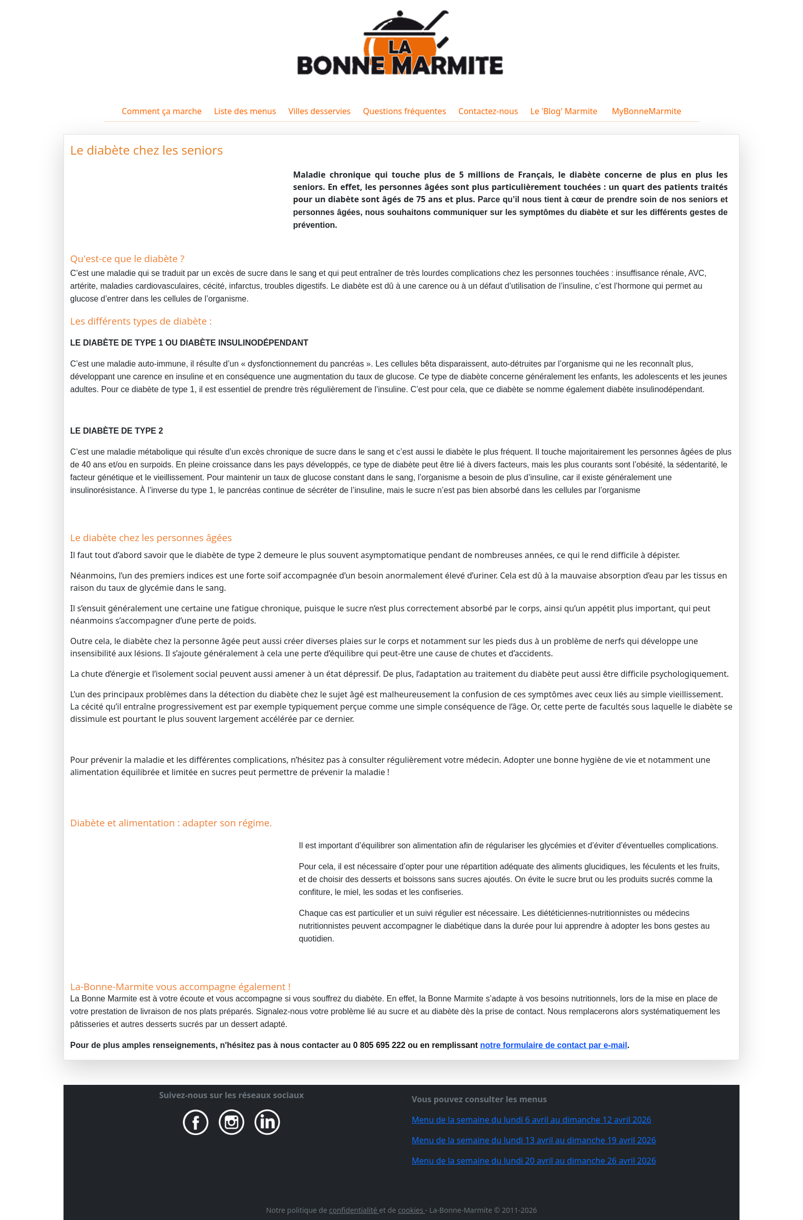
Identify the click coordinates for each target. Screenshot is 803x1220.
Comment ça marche (162, 111)
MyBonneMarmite (646, 111)
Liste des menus (245, 111)
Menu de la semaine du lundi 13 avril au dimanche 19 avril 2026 (534, 1140)
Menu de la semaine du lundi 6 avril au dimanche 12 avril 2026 (531, 1119)
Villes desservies (319, 111)
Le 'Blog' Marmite (564, 111)
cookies (411, 1210)
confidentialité (354, 1210)
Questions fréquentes (404, 111)
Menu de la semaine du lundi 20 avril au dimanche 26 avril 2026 (534, 1160)
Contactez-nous (488, 111)
